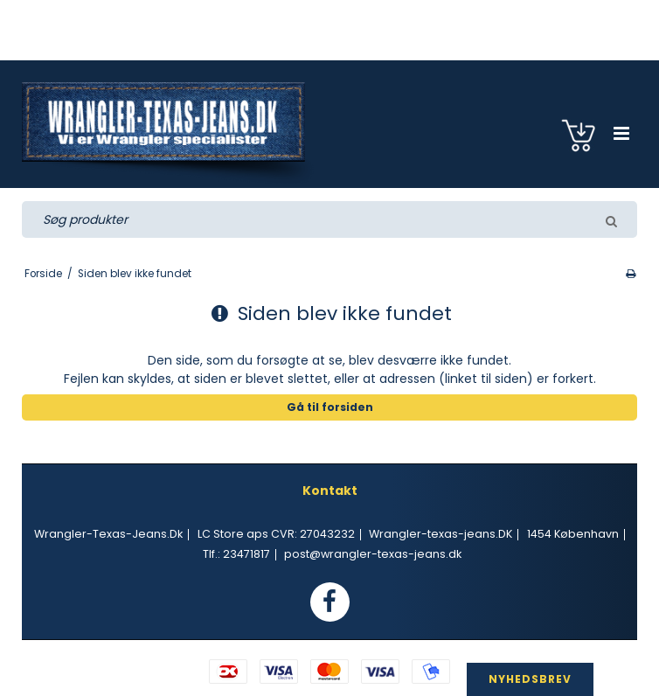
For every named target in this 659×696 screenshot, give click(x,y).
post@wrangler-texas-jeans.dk (372, 553)
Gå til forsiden (330, 407)
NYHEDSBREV (530, 679)
